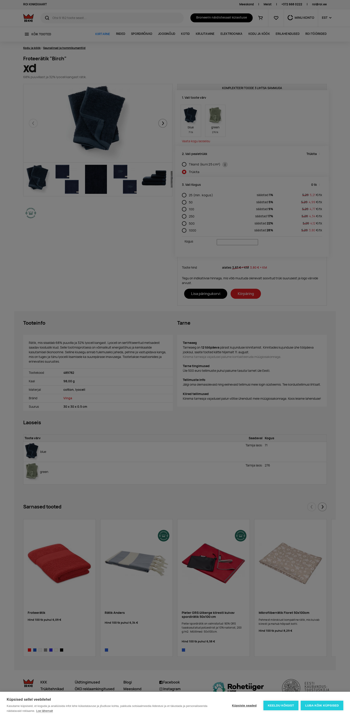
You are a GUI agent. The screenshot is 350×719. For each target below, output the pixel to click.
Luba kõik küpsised (322, 705)
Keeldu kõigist (281, 705)
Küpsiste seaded (244, 705)
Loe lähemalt (44, 711)
